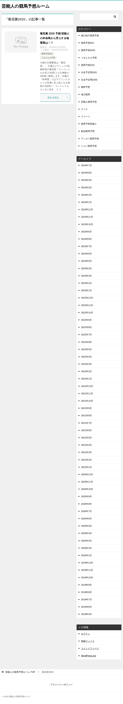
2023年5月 (86, 261)
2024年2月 (86, 195)
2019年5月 (86, 614)
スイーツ (85, 116)
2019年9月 (86, 585)
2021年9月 (86, 408)
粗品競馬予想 (87, 131)
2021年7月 (86, 423)
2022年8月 (86, 327)
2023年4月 (86, 268)
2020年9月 (86, 496)
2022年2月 (86, 371)
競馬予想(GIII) (88, 50)
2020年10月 (87, 489)
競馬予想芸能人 (89, 124)
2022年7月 (86, 334)
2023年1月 (86, 290)
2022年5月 (86, 349)
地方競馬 (85, 94)
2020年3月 (86, 540)
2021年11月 (87, 393)
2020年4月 (86, 533)
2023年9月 (86, 231)
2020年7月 (86, 511)
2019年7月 (86, 599)
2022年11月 (87, 305)
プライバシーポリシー (61, 684)
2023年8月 (86, 239)
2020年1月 (86, 555)
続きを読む (58, 97)
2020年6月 (86, 518)
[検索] (99, 17)
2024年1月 (86, 202)
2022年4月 (86, 356)
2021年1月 (86, 467)
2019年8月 (86, 592)
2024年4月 (86, 180)
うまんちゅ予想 (48, 58)
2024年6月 (86, 172)
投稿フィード (87, 641)
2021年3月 (86, 452)
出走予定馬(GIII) (89, 79)
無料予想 (85, 87)
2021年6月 (86, 430)
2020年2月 (86, 548)
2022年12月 (87, 297)
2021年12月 (87, 386)
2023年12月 (87, 209)
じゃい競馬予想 (89, 146)
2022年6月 (86, 342)
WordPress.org (88, 655)
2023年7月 (86, 246)
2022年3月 (86, 364)
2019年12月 (87, 562)
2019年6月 (86, 607)
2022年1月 (86, 378)
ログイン (85, 633)
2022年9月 (86, 320)
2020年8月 (86, 504)
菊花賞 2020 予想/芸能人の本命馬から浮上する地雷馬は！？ (54, 38)
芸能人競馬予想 (89, 102)
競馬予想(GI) (47, 54)
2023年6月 (86, 253)
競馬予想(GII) (87, 65)
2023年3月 (86, 275)
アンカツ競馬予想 (90, 138)
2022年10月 (87, 312)
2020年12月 (87, 474)
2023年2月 (86, 283)
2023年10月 (87, 224)
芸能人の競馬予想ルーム (28, 5)
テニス (84, 109)
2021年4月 (86, 445)
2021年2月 (86, 460)
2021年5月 (86, 437)
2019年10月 (87, 577)
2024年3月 (86, 187)
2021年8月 (86, 415)
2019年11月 (87, 570)
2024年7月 (86, 165)
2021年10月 (87, 401)
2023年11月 (87, 217)
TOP (20, 672)
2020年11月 (87, 481)
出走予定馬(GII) (89, 72)
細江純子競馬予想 (90, 35)
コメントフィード (90, 648)
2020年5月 (86, 526)
